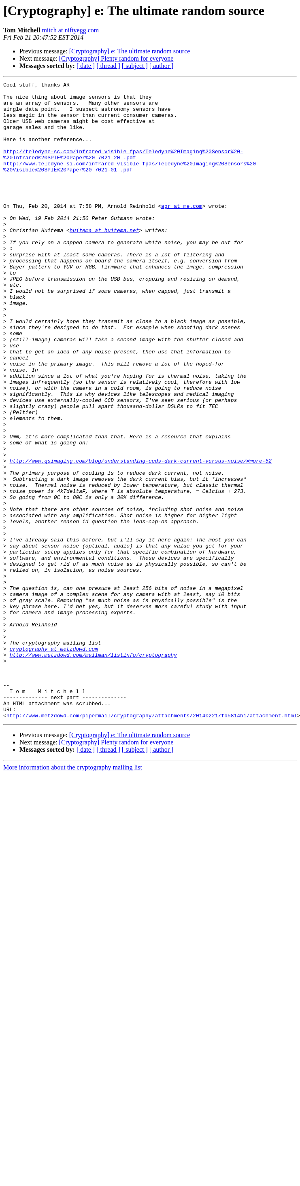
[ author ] (161, 65)
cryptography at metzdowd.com (54, 762)
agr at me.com (181, 231)
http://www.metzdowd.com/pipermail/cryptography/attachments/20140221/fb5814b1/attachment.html (151, 842)
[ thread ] (108, 65)
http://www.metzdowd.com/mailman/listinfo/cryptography (93, 770)
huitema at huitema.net (104, 260)
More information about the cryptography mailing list (72, 894)
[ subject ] (135, 65)
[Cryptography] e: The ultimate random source (129, 51)
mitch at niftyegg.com (70, 30)
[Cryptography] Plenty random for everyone (116, 58)
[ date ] (86, 65)
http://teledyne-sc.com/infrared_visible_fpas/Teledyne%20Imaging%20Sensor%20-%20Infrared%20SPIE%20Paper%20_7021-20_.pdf (123, 169)
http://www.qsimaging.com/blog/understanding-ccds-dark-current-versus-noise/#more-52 (141, 537)
